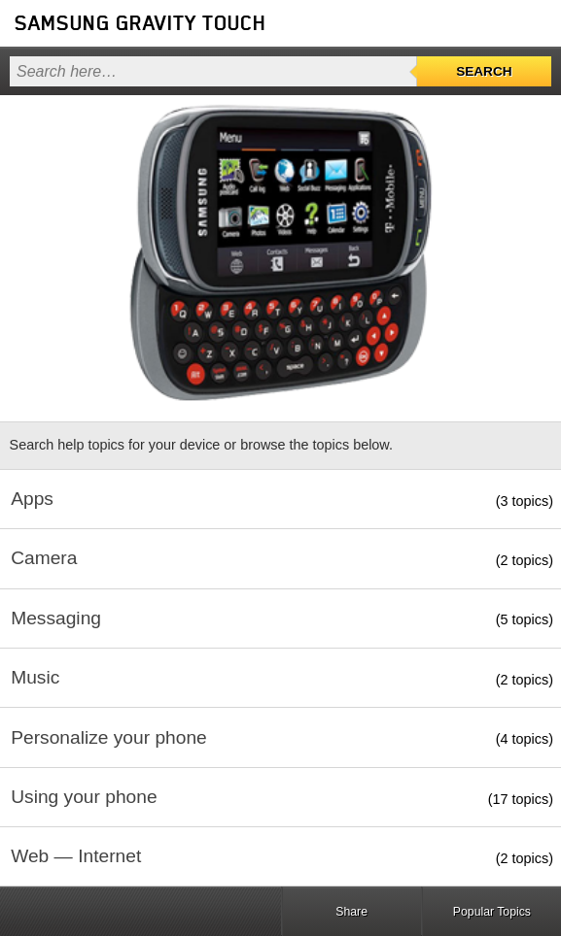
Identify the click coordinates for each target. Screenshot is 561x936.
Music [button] (35, 677)
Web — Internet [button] (76, 856)
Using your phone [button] (84, 796)
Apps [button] (32, 498)
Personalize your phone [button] (109, 737)
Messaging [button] (56, 618)
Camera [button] (44, 558)
